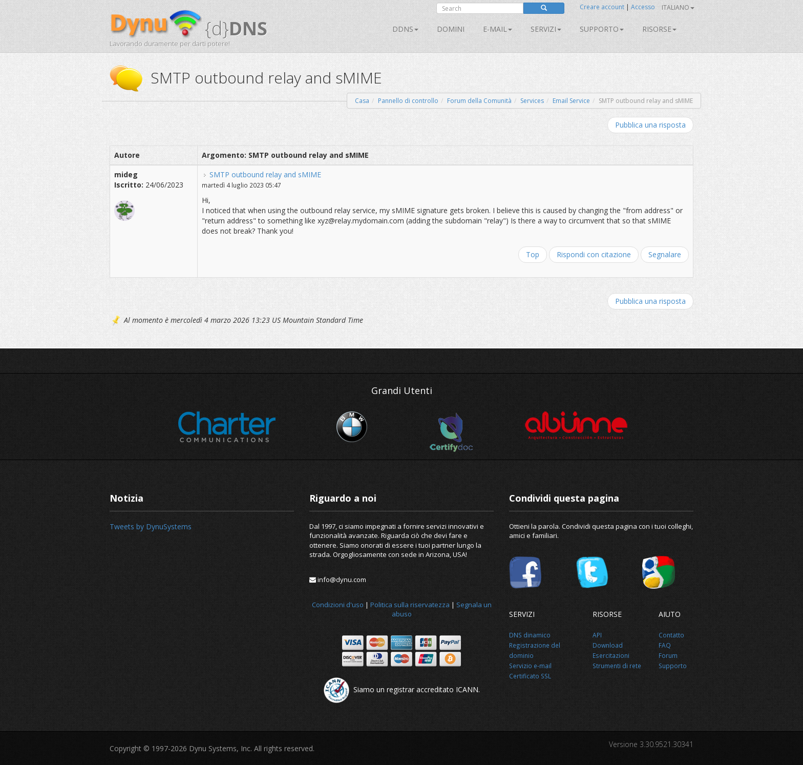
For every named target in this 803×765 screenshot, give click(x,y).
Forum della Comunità (479, 100)
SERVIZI (546, 29)
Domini (450, 29)
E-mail (497, 29)
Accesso (643, 7)
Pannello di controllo (408, 100)
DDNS (405, 29)
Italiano (678, 7)
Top (532, 254)
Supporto (602, 29)
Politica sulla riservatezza (410, 604)
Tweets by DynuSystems (151, 526)
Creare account (602, 7)
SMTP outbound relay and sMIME (265, 174)
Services (532, 100)
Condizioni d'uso (338, 604)
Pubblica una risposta (650, 125)
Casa (362, 100)
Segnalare (664, 254)
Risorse (659, 29)
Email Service (571, 100)
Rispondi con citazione (594, 254)
